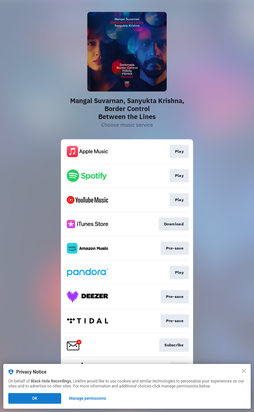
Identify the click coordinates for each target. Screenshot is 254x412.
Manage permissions (87, 398)
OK (34, 398)
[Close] (243, 371)
